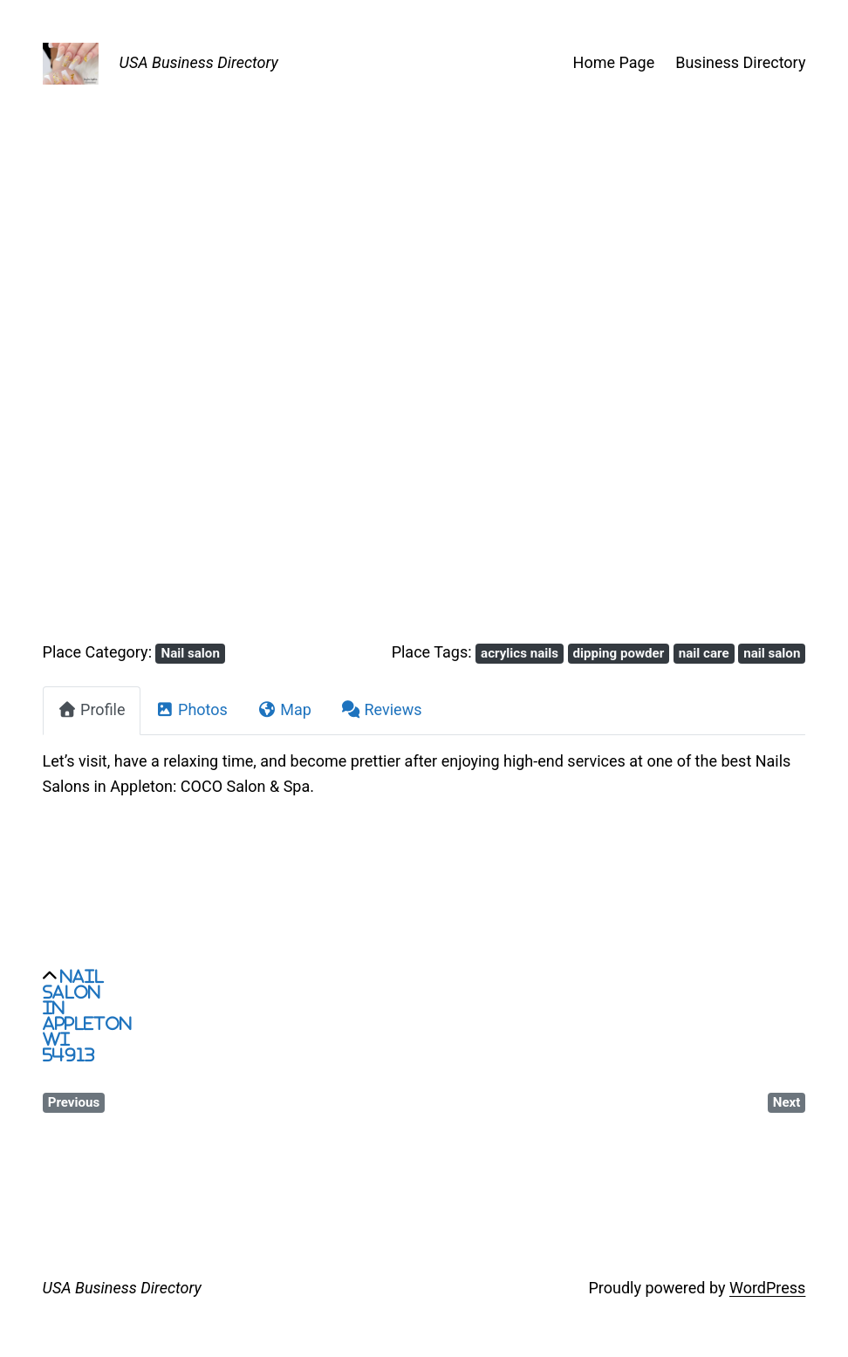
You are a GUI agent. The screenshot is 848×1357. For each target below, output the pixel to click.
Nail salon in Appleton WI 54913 (87, 1015)
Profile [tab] (92, 709)
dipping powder (619, 653)
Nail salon (190, 653)
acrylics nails (519, 653)
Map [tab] (284, 709)
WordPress (767, 1288)
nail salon (771, 653)
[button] (100, 404)
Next (787, 1102)
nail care (704, 653)
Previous (74, 1102)
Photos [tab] (191, 709)
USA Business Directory (199, 62)
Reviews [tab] (381, 709)
